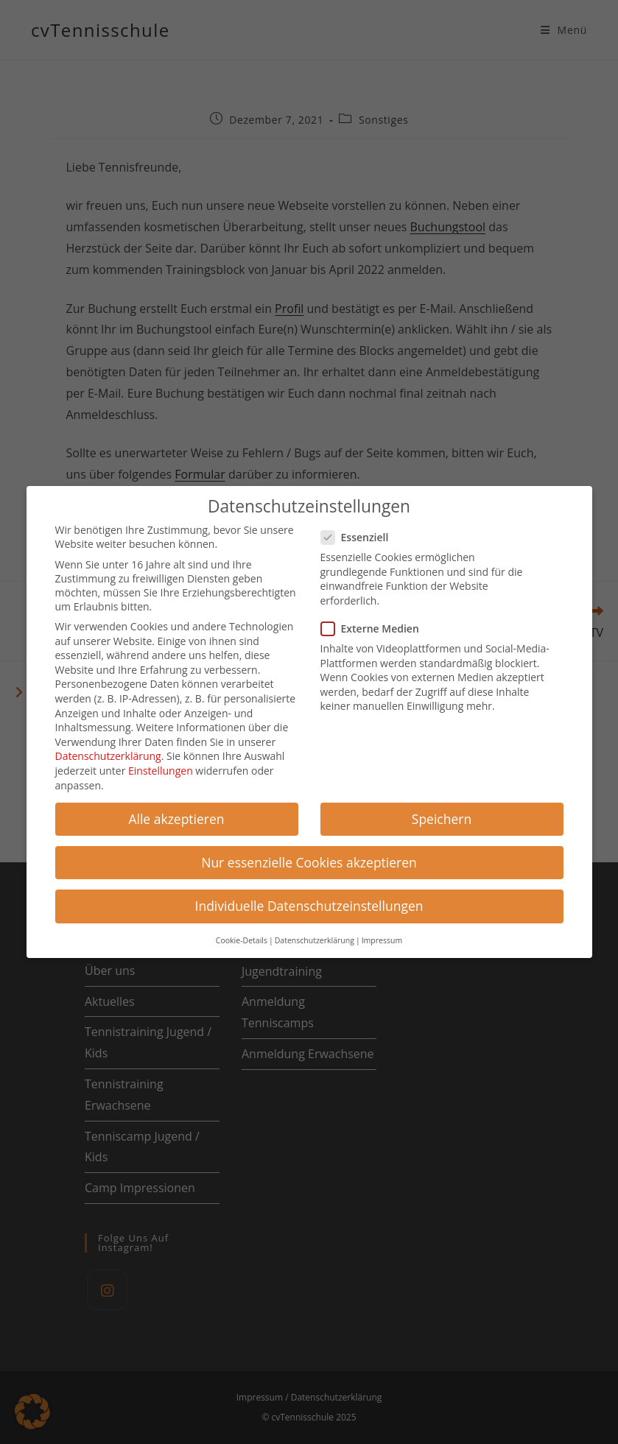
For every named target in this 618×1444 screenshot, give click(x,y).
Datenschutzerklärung (108, 750)
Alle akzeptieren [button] (176, 812)
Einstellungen (160, 765)
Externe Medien (375, 623)
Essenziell (361, 531)
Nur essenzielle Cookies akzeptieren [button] (309, 855)
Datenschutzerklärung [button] (314, 934)
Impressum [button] (382, 934)
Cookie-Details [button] (241, 934)
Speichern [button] (441, 812)
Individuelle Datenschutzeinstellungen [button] (309, 899)
